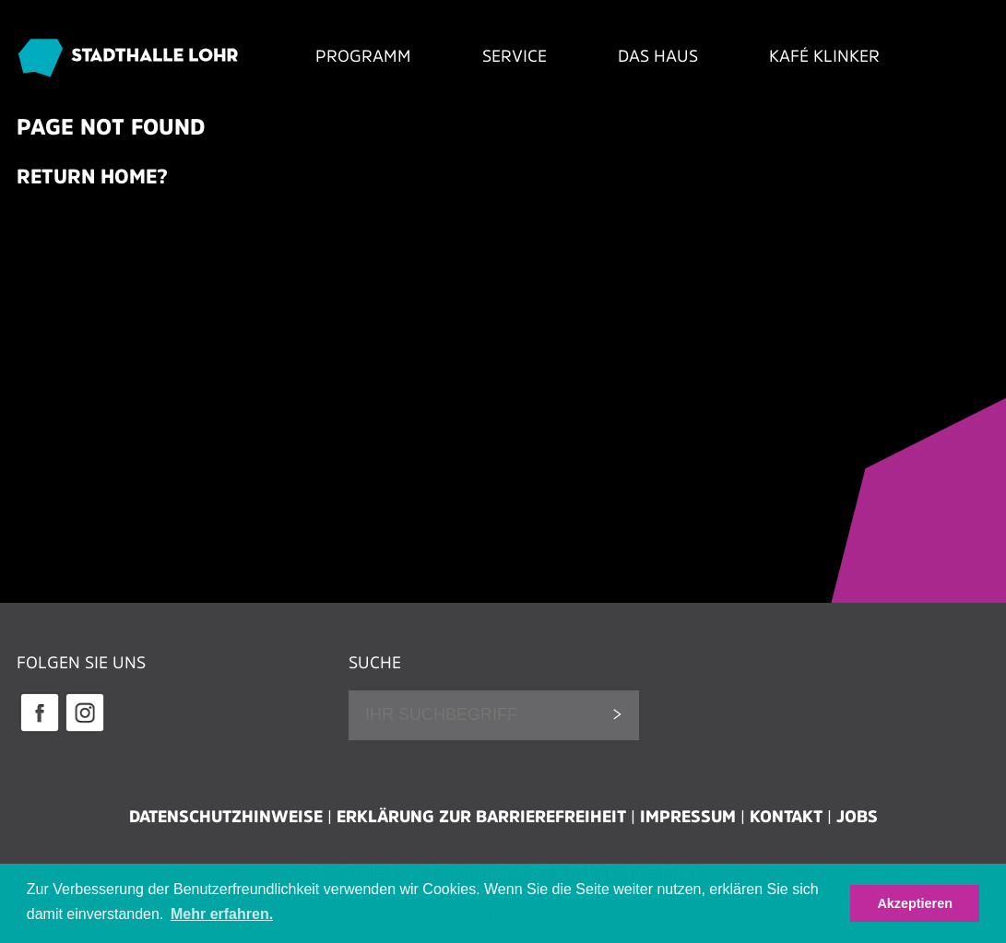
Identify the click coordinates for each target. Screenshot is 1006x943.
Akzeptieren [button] (915, 903)
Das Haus (658, 56)
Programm (363, 56)
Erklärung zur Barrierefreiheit (481, 816)
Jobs (857, 816)
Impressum (688, 816)
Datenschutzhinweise (226, 816)
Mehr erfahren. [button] (222, 914)
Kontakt (786, 816)
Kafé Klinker (824, 56)
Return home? (92, 176)
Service (514, 56)
